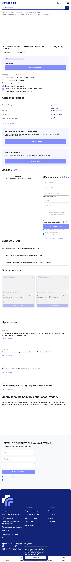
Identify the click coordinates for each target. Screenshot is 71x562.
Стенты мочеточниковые (11, 292)
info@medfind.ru (29, 531)
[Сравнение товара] (31, 281)
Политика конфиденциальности (32, 546)
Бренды (5, 498)
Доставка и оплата (32, 502)
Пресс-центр (29, 509)
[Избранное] (31, 277)
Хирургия (5, 518)
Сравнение (50, 559)
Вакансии (51, 509)
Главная (7, 559)
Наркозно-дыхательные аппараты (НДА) (11, 510)
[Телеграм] (36, 538)
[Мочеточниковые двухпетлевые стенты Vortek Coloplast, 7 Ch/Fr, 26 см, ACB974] (18, 284)
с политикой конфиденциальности (54, 238)
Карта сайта (29, 512)
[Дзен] (40, 538)
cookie (27, 551)
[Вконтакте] (44, 538)
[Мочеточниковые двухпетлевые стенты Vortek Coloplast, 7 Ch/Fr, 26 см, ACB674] (52, 284)
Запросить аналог (35, 67)
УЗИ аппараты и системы (11, 502)
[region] (56, 199)
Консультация (35, 161)
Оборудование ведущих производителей (29, 397)
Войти (59, 3)
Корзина (63, 559)
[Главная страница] (9, 3)
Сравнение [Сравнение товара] (17, 52)
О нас (50, 498)
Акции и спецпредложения (35, 498)
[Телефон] (64, 3)
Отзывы (50, 505)
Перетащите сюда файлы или (56, 213)
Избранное (6, 52)
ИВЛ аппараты (7, 505)
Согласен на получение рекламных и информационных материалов (22, 467)
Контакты (51, 502)
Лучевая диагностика (10, 521)
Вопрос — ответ (31, 505)
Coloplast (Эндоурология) (25, 77)
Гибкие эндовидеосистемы (12, 514)
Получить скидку (35, 141)
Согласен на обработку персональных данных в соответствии (29, 464)
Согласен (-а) (35, 557)
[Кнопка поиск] (67, 8)
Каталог (21, 559)
